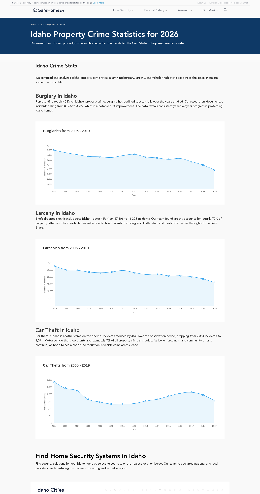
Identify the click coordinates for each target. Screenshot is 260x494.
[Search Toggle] (225, 10)
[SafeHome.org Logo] (48, 10)
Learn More (98, 3)
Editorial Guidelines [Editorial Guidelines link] (218, 3)
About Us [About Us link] (201, 3)
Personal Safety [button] (154, 10)
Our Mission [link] (210, 10)
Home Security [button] (121, 10)
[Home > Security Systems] (48, 24)
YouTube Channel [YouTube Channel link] (239, 3)
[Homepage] (33, 24)
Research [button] (183, 10)
